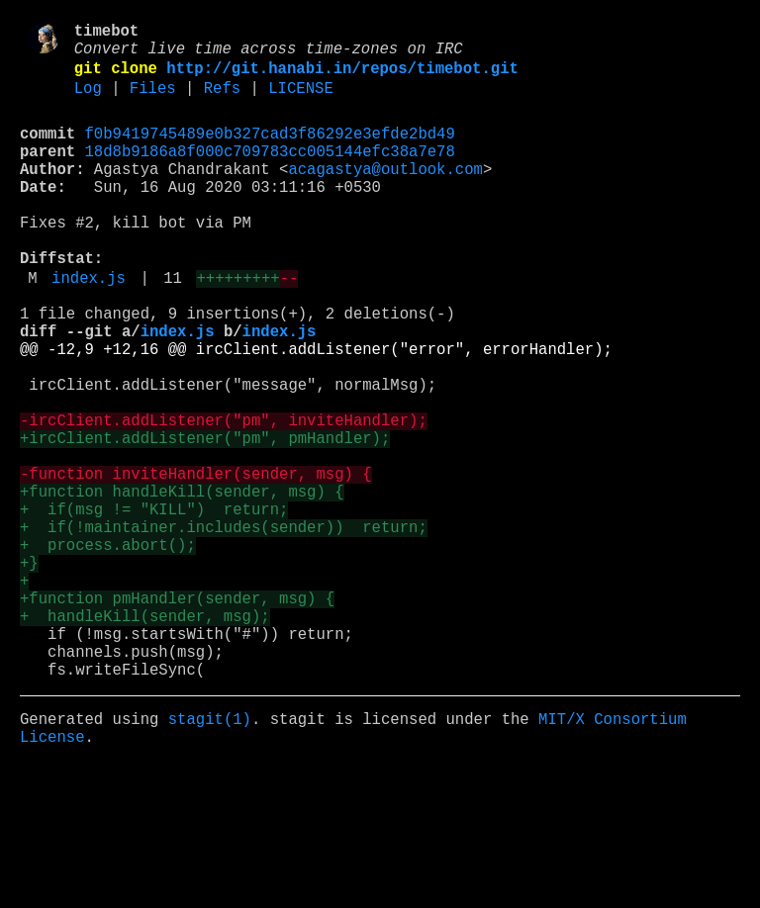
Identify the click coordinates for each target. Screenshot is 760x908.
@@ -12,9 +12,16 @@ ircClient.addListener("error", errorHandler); (316, 410)
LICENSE (300, 102)
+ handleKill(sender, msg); (145, 737)
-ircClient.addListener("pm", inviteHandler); (224, 497)
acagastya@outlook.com (385, 195)
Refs (222, 102)
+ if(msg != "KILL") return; (154, 606)
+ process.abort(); (108, 650)
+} (29, 671)
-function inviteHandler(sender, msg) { (196, 563)
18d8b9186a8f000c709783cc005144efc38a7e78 (270, 173)
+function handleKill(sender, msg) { (181, 584)
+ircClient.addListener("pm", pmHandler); (205, 519)
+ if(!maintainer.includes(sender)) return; (224, 628)
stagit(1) (209, 855)
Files (153, 102)
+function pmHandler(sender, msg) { (177, 715)
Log (88, 102)
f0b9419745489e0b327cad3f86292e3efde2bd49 (270, 151)
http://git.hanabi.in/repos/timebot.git (342, 78)
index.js (88, 327)
